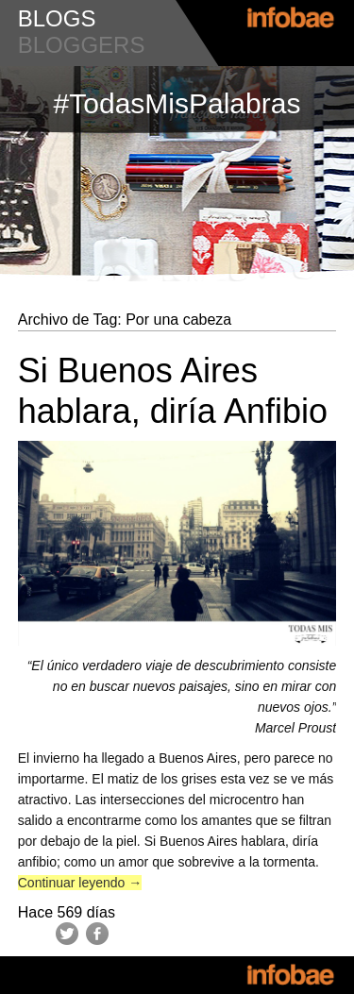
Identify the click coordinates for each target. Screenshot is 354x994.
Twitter (67, 933)
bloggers (81, 45)
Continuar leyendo (80, 882)
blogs (57, 18)
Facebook (97, 933)
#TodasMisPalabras (177, 103)
